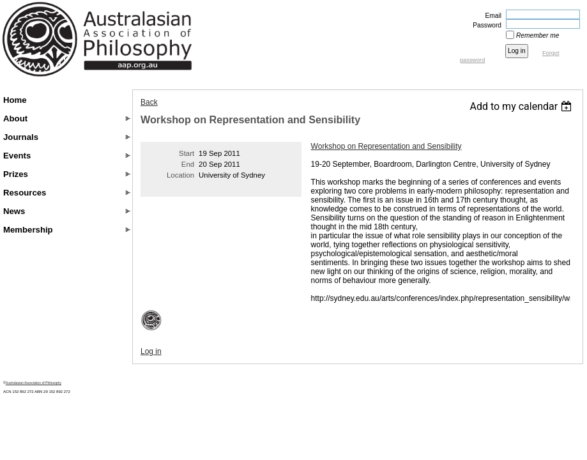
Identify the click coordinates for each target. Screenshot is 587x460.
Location (180, 175)
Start (186, 153)
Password (484, 25)
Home (15, 100)
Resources (24, 192)
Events (17, 155)
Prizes (15, 174)
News (14, 211)
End (187, 164)
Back (149, 102)
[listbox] (522, 106)
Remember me (537, 35)
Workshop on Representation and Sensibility (386, 146)
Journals (20, 137)
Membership (28, 229)
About (15, 118)
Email (491, 15)
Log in (151, 351)
